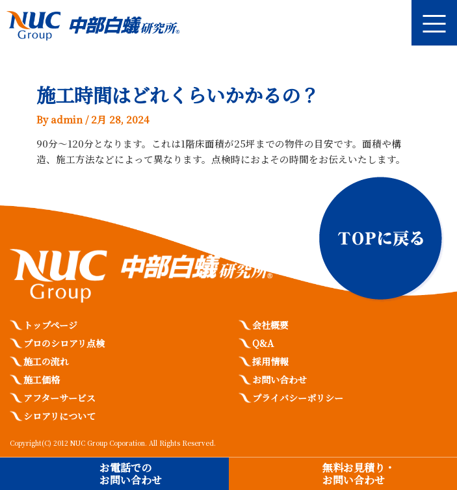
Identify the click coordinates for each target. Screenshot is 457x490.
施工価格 (41, 379)
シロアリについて (59, 415)
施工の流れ (46, 361)
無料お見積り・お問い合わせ (358, 473)
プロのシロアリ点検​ (64, 343)
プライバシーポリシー (297, 397)
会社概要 (270, 324)
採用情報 (270, 361)
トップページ (50, 324)
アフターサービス (59, 397)
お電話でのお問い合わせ (130, 473)
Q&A (263, 343)
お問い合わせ (279, 379)
